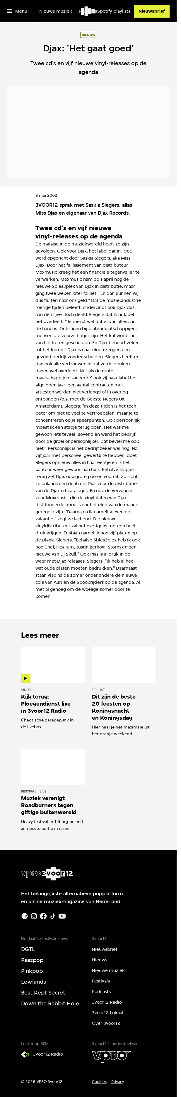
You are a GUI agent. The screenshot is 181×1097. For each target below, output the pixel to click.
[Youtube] (62, 916)
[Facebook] (43, 916)
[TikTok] (52, 916)
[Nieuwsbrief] (152, 11)
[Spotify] (24, 916)
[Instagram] (33, 916)
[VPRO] (111, 1057)
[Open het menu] (17, 11)
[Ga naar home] (88, 11)
